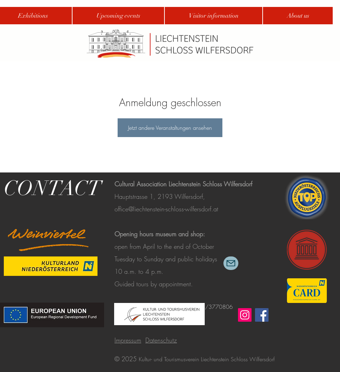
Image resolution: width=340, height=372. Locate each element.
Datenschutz (161, 340)
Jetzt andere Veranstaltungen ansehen (170, 128)
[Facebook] (262, 315)
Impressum (127, 340)
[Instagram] (245, 315)
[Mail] (230, 263)
